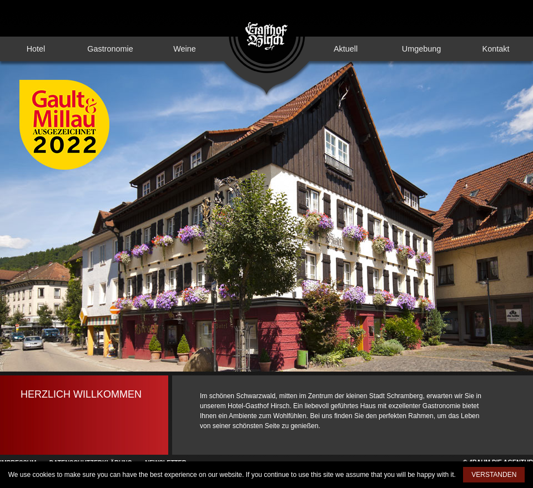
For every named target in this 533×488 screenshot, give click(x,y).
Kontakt (496, 48)
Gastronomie (110, 48)
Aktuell (346, 48)
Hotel (36, 48)
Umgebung (421, 48)
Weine (184, 48)
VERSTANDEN (493, 475)
